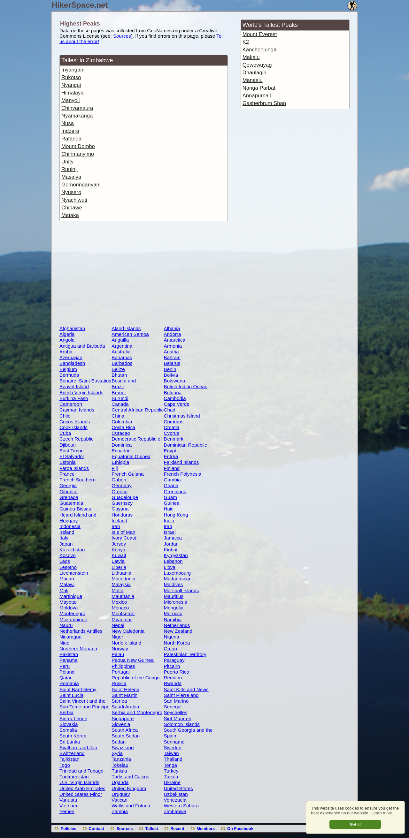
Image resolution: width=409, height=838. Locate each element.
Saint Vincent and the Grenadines (82, 703)
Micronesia (175, 602)
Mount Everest (260, 34)
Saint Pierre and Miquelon (181, 697)
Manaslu (253, 80)
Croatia (172, 427)
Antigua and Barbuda (82, 346)
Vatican (119, 800)
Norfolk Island (126, 642)
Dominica (122, 445)
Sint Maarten (177, 718)
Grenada (68, 497)
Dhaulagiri (254, 73)
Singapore (123, 718)
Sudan (119, 741)
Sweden (172, 747)
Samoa (119, 701)
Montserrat (123, 613)
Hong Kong (176, 514)
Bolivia (171, 375)
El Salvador (71, 456)
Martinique (70, 596)
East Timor (71, 450)
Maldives (173, 584)
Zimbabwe (175, 811)
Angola (66, 340)
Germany (121, 485)
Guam (170, 497)
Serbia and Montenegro (137, 712)
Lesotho (68, 567)
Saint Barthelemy (77, 689)
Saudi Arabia (125, 706)
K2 (246, 42)
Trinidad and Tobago (81, 771)
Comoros (174, 421)
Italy (63, 537)
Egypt (170, 450)
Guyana (120, 508)
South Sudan (126, 735)
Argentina (122, 346)
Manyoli (70, 100)
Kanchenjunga (260, 50)
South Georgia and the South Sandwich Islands (190, 732)
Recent (177, 828)
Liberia (119, 567)
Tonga (170, 765)
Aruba (66, 351)
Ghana (171, 485)
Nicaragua (70, 636)
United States (178, 788)
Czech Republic (76, 439)
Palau (118, 654)
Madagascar (177, 578)
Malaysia (121, 584)
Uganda (120, 782)
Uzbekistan (176, 794)
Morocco (173, 613)
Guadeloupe (125, 497)
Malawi (66, 584)
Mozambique (73, 619)
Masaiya (71, 177)
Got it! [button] (355, 824)
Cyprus (171, 433)
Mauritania (123, 596)
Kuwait (119, 555)
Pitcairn (172, 666)
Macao (66, 578)
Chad (169, 409)
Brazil (118, 386)
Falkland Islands (181, 462)
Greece (119, 491)
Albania (172, 328)
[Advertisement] (143, 274)
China (118, 416)
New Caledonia (128, 631)
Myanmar (122, 619)
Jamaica (173, 537)
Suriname (174, 741)
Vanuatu (68, 800)
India (169, 520)
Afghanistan (72, 328)
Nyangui (71, 85)
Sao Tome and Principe (84, 706)
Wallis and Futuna (131, 805)
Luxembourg (177, 573)
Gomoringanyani (81, 185)
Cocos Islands (74, 421)
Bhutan (119, 375)
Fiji (115, 468)
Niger (117, 636)
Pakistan (68, 654)
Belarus (172, 363)
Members (206, 828)
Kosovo (67, 555)
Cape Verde (176, 404)
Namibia (173, 619)
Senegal (173, 706)
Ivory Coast (124, 537)
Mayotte (68, 602)
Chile (65, 416)
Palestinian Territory (185, 654)
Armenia (173, 346)
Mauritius (174, 596)
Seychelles (175, 712)
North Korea (177, 642)
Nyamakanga (77, 116)
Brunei (119, 392)
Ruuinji (69, 169)
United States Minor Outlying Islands (80, 796)
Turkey (171, 771)
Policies (68, 828)
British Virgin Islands (81, 392)
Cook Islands (73, 427)
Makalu (251, 57)
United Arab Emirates (82, 788)
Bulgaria (173, 392)
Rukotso (71, 77)
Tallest (151, 828)
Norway (120, 648)
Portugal (121, 672)
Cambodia (175, 398)
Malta (117, 590)
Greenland (175, 491)
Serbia (66, 712)
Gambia (172, 479)
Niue (64, 642)
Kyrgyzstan (176, 555)
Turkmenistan (74, 776)
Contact (96, 828)
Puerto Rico (176, 672)
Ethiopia (120, 462)
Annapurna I (257, 96)
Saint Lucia (71, 695)
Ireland (66, 532)
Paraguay (174, 660)
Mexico (119, 602)
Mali (63, 590)
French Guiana (127, 474)
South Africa (125, 730)
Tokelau (120, 765)
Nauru (66, 625)
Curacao (121, 433)
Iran (116, 526)
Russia (119, 683)
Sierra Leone (73, 718)
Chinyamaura (77, 108)
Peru (64, 666)
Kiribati (171, 549)
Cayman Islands (76, 409)
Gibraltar (68, 491)
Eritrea (171, 456)
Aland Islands (126, 328)
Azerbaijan (70, 357)
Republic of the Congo (135, 677)
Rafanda (71, 139)
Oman (170, 648)
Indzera (70, 131)
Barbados (122, 363)
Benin (170, 369)
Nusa (67, 123)
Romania (69, 683)
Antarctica (175, 340)
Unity (67, 162)
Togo (64, 765)
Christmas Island (182, 416)
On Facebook (240, 828)
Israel (170, 532)
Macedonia (123, 578)
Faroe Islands (74, 468)
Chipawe (71, 208)
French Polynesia (182, 474)
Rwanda (173, 683)
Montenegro (72, 613)
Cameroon (70, 404)
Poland (66, 672)
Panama (68, 660)
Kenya (118, 549)
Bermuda (69, 375)
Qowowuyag (257, 65)
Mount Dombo (78, 146)
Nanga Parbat (259, 88)
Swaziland (123, 747)
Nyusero (71, 192)
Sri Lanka (69, 741)
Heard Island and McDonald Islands (78, 517)
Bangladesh (72, 363)
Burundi (120, 398)
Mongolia (174, 607)
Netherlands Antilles (80, 631)
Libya (169, 567)
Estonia (67, 462)
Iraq (168, 526)
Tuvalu (171, 776)
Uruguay (121, 794)
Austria (171, 351)
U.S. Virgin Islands (79, 782)
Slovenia (121, 724)
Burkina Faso (73, 398)
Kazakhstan (72, 549)
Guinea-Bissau (75, 508)
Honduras (122, 514)
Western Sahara (181, 805)
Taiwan (171, 753)
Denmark (174, 439)
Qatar (65, 677)
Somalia (68, 730)
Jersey (119, 544)
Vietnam (68, 805)
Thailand (173, 759)
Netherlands (177, 625)
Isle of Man (123, 532)
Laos (64, 561)
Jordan (171, 544)
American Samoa (130, 334)
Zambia (120, 811)
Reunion (173, 677)
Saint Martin (124, 695)
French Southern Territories (77, 482)
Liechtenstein (73, 573)
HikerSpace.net (80, 5)
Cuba (65, 433)
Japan (66, 544)
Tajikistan (69, 759)
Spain (170, 735)
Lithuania (121, 573)
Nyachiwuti (74, 200)
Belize (118, 369)
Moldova (68, 607)
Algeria (66, 334)
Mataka (70, 215)
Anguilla (120, 340)
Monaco (120, 607)
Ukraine (172, 782)
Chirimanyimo (77, 154)
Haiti (169, 508)
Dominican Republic (185, 445)
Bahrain (172, 357)
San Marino (176, 701)
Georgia (68, 485)
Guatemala (71, 503)
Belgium (68, 369)
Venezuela (175, 800)
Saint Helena (125, 689)
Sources (122, 36)
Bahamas (122, 357)
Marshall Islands (181, 590)
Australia (121, 351)
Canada (120, 404)
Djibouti (67, 445)
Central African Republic (138, 409)
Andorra (172, 334)
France (66, 474)
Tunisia (119, 771)
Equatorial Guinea (131, 456)
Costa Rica (123, 427)
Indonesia (70, 526)
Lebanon (173, 561)
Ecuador (121, 450)
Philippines (123, 666)
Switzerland (72, 753)
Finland (172, 468)
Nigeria (171, 636)
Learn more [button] (381, 813)
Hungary (68, 520)
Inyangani (72, 70)
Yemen (66, 811)
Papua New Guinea (133, 660)
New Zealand (178, 631)
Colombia (122, 421)
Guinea (172, 503)
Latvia (118, 561)
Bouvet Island (74, 386)
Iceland (119, 520)
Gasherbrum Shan (264, 103)
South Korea (72, 735)
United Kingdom (129, 788)
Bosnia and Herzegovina (125, 383)
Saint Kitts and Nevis (186, 689)
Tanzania (121, 759)
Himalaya (72, 93)
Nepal (118, 625)
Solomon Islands (182, 724)
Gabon (119, 479)
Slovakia (68, 724)
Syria (117, 753)
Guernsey (122, 503)
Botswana (174, 380)
